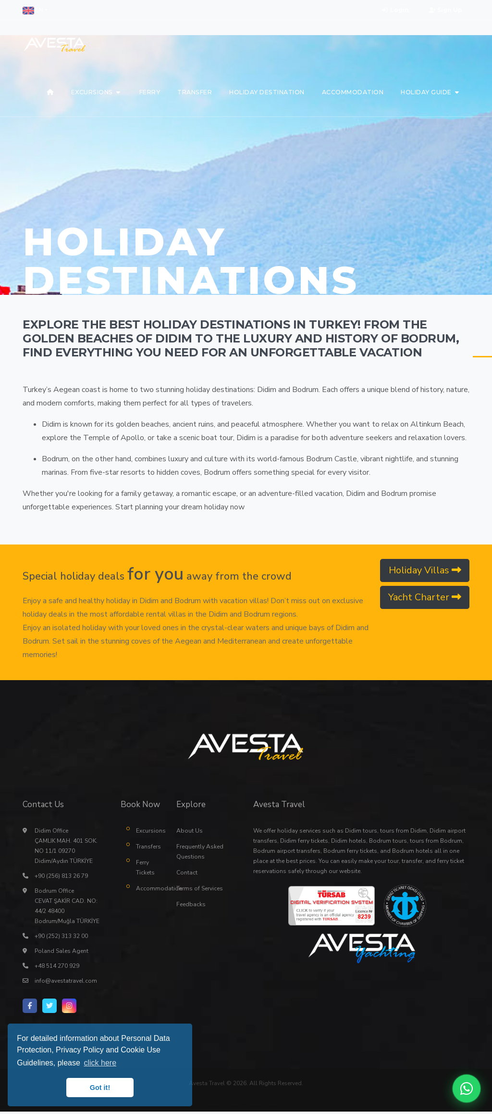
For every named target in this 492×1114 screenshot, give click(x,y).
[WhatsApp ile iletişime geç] (466, 1088)
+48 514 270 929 (57, 968)
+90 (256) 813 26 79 (61, 878)
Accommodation (149, 891)
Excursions (149, 833)
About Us (189, 833)
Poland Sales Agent (61, 953)
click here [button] (100, 1063)
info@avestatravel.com (66, 983)
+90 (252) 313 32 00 (61, 938)
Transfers (148, 849)
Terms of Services (199, 891)
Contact (186, 875)
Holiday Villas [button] (425, 570)
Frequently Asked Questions (199, 854)
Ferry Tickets (145, 870)
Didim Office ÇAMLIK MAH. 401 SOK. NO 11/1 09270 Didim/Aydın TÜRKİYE (66, 848)
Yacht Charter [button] (424, 597)
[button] (35, 10)
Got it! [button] (100, 1087)
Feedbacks (191, 907)
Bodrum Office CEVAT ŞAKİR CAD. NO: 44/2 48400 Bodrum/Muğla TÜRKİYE (67, 908)
